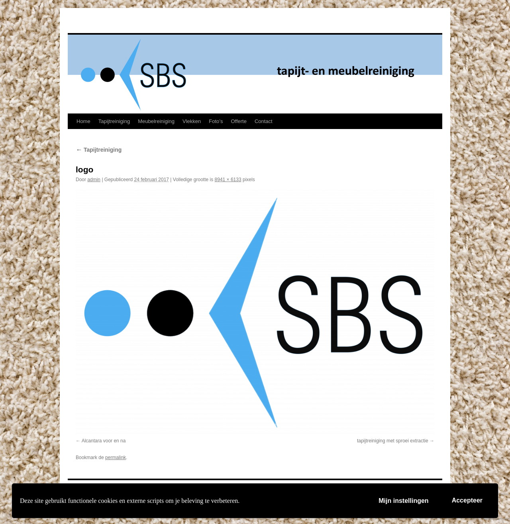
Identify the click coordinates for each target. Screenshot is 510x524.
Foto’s (216, 121)
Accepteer (467, 500)
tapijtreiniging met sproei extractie (392, 441)
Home (83, 121)
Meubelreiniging (156, 121)
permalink (115, 457)
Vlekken (191, 121)
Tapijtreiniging (114, 121)
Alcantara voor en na (104, 441)
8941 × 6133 (228, 179)
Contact (264, 121)
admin (93, 179)
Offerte (239, 121)
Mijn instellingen (403, 500)
